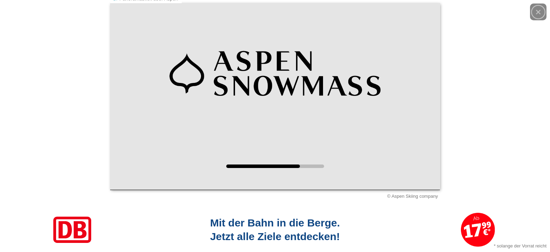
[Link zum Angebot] (275, 230)
